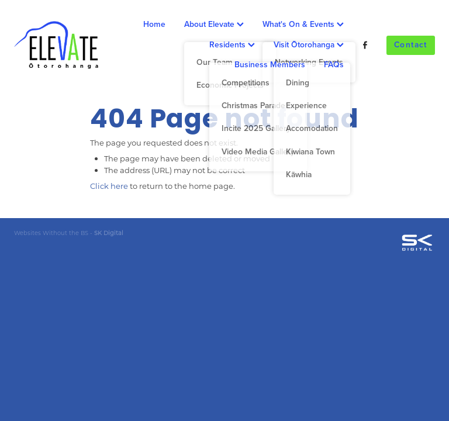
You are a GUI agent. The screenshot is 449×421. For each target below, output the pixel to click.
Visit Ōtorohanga (309, 44)
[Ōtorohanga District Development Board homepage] (56, 45)
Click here (109, 186)
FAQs (334, 64)
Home (154, 24)
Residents (232, 44)
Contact (410, 44)
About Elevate (214, 24)
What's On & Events (303, 24)
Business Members (269, 64)
